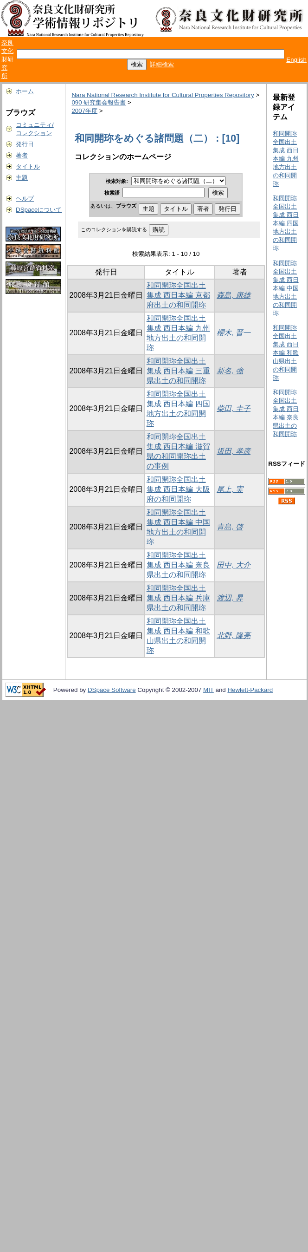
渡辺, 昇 (230, 598)
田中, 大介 (233, 565)
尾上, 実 (230, 489)
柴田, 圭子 (233, 408)
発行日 (25, 144)
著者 (22, 155)
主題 (22, 177)
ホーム (25, 91)
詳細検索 (162, 64)
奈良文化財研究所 (7, 59)
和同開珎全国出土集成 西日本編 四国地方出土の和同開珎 (286, 223)
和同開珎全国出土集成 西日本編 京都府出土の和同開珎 (178, 295)
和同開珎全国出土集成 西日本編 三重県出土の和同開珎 (178, 371)
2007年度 (84, 110)
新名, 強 (230, 371)
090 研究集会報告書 (98, 102)
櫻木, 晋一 (233, 333)
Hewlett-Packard (250, 689)
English (296, 59)
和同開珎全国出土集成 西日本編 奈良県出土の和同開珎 (178, 565)
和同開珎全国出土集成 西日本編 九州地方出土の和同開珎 (286, 158)
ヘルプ (25, 198)
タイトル (28, 166)
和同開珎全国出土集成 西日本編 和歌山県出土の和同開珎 (286, 352)
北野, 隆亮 (233, 635)
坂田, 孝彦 (233, 451)
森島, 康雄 (233, 295)
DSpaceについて (39, 209)
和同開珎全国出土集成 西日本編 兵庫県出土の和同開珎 (178, 598)
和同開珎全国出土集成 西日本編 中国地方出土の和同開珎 (286, 288)
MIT (208, 689)
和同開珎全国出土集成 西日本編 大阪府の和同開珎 (178, 489)
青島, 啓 (230, 527)
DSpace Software (112, 689)
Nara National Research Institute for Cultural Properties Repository (162, 94)
